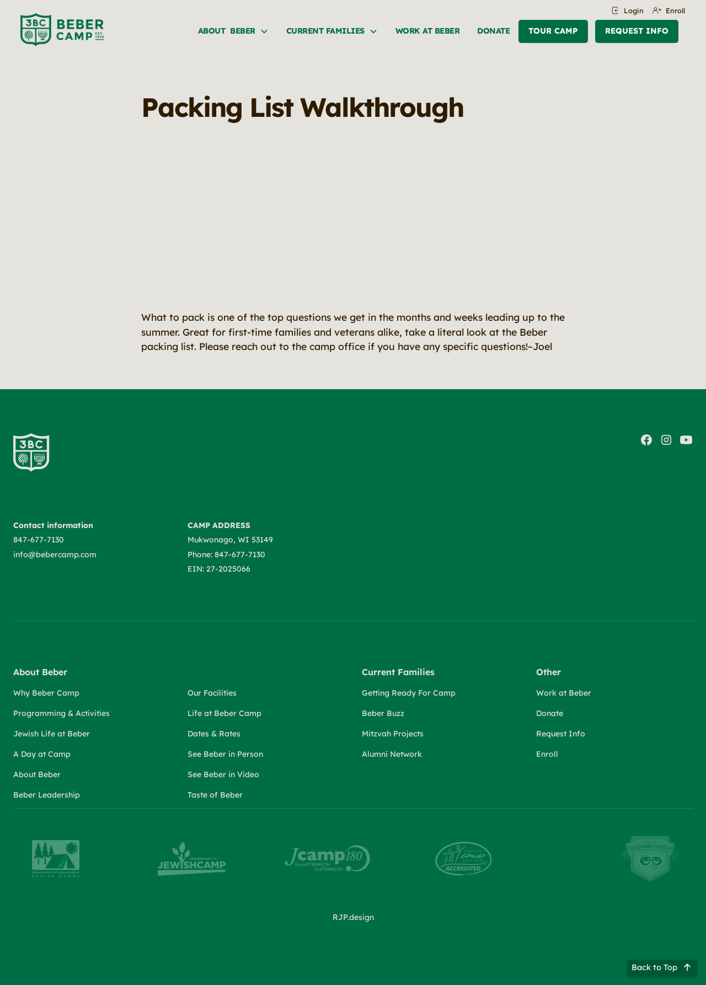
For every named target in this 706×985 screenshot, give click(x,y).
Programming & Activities (61, 713)
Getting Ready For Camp (409, 693)
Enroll (547, 754)
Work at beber (427, 31)
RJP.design (353, 917)
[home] (62, 29)
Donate (493, 31)
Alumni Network (392, 754)
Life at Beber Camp (224, 713)
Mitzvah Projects (393, 734)
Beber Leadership (46, 795)
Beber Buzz (383, 713)
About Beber (37, 774)
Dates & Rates (214, 734)
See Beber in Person (225, 754)
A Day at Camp (42, 754)
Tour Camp (553, 31)
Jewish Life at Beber (51, 734)
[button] (233, 31)
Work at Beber (563, 693)
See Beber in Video (223, 774)
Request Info (636, 31)
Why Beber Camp (46, 693)
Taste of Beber (215, 795)
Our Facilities (212, 693)
